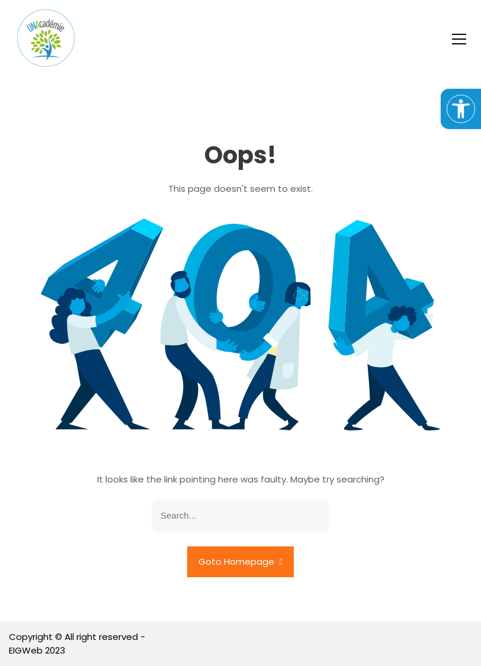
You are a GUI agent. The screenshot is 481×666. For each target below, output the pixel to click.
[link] (461, 109)
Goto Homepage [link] (240, 561)
